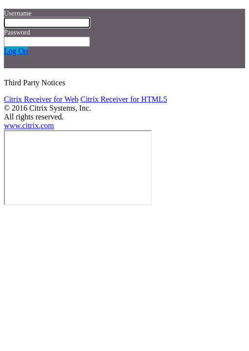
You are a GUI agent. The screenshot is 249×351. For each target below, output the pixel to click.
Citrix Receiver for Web (41, 99)
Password (17, 32)
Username (18, 13)
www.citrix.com (29, 125)
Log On (16, 51)
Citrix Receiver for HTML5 (123, 99)
